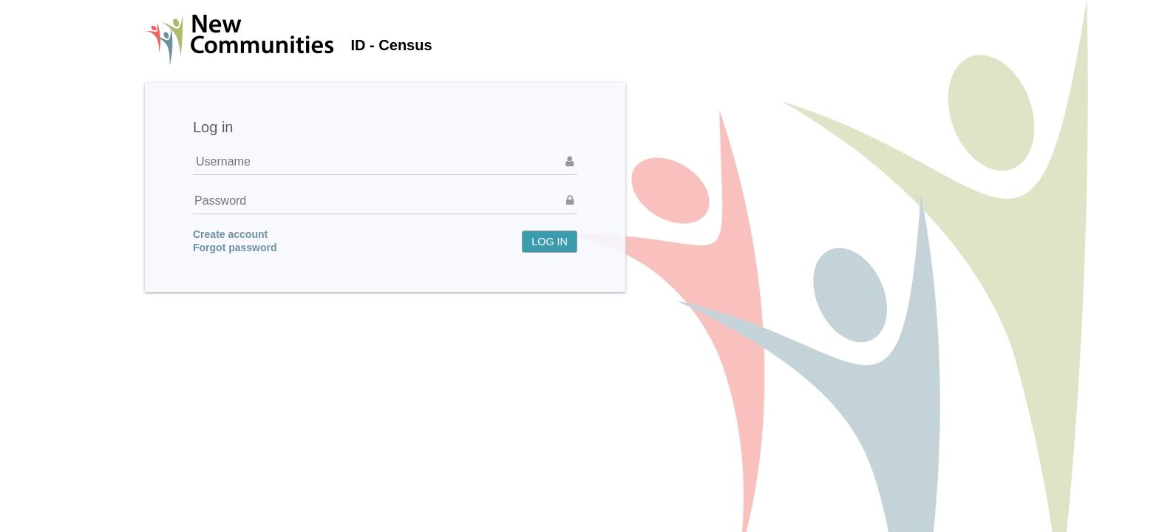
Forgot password (235, 247)
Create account (230, 234)
